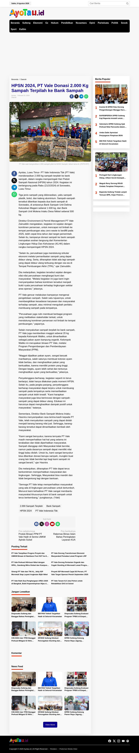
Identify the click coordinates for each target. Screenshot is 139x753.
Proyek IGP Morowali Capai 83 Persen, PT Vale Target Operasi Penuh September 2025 (69, 573)
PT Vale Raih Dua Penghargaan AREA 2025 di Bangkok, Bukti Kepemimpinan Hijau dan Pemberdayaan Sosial (30, 582)
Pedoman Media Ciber (68, 749)
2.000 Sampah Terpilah (31, 506)
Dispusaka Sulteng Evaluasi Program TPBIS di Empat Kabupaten (76, 615)
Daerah (13, 97)
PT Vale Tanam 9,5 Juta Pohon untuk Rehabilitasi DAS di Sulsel (66, 582)
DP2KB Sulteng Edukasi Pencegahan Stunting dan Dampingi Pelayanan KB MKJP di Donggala (49, 639)
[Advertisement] (69, 53)
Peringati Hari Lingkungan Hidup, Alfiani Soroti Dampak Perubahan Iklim (111, 176)
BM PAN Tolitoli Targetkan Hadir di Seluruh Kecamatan (50, 615)
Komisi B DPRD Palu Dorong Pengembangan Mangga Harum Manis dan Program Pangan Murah (112, 108)
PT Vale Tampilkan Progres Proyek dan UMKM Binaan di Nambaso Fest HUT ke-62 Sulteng (29, 555)
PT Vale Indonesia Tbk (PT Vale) (58, 172)
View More (50, 724)
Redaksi (53, 749)
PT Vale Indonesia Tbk (46, 511)
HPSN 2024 (26, 511)
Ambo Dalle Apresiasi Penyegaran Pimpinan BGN (111, 134)
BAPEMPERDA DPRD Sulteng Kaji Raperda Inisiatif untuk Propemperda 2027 (112, 117)
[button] (127, 3)
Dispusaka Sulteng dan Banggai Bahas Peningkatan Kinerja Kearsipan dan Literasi (23, 615)
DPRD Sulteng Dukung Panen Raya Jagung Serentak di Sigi (74, 639)
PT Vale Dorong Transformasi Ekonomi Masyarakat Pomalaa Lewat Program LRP (68, 554)
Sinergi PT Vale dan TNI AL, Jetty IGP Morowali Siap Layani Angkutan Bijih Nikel (29, 573)
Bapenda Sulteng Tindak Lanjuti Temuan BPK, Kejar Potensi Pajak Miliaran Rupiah (113, 193)
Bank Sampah (53, 506)
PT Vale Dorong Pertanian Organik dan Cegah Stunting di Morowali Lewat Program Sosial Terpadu (69, 564)
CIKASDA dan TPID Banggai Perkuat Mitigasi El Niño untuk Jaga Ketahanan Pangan (23, 639)
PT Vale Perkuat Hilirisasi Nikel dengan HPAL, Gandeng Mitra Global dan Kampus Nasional (29, 564)
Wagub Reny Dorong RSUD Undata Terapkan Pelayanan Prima (111, 185)
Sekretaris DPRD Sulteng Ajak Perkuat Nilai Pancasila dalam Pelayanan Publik (112, 125)
